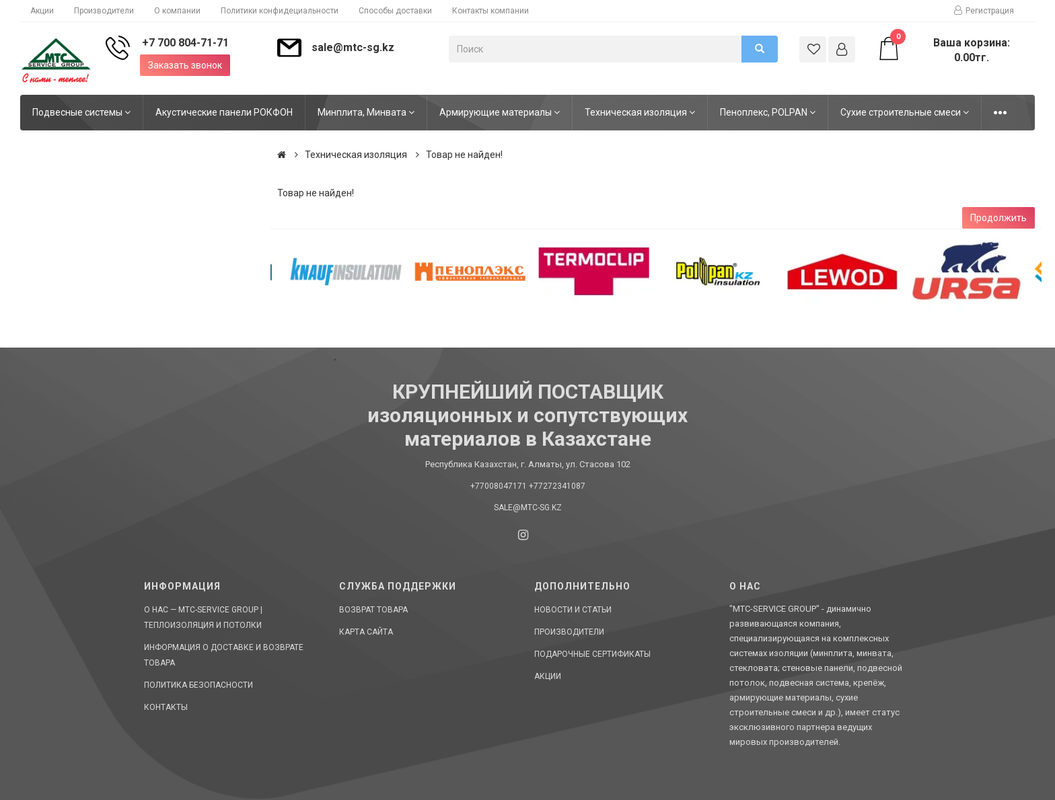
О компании (177, 10)
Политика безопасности (198, 685)
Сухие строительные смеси (904, 112)
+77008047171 (498, 486)
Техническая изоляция (640, 112)
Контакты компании (490, 10)
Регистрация (984, 10)
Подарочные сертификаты (592, 654)
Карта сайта (366, 632)
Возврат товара (373, 609)
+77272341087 (557, 486)
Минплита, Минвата (366, 112)
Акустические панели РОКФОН (224, 112)
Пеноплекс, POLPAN (767, 112)
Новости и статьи (573, 609)
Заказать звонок (185, 65)
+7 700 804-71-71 (185, 42)
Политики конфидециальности (279, 10)
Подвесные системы (81, 112)
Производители (104, 10)
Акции (42, 10)
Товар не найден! (464, 154)
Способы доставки (395, 10)
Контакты (166, 707)
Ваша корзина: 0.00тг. (943, 50)
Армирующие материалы (499, 112)
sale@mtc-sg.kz (353, 47)
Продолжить (998, 217)
